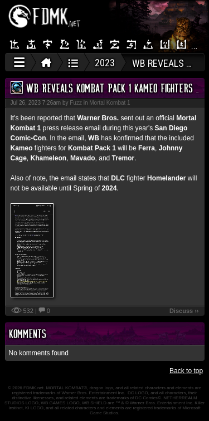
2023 (105, 62)
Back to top (186, 371)
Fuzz (76, 103)
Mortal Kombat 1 (109, 103)
